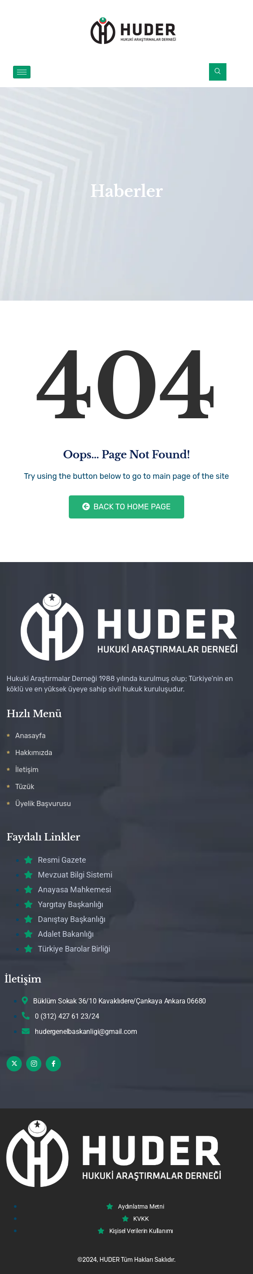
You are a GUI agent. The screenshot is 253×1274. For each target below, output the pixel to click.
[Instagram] (33, 1063)
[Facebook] (53, 1063)
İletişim (27, 770)
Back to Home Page (126, 507)
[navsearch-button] (217, 72)
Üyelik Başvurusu (43, 804)
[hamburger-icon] (21, 72)
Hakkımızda (33, 753)
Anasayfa (30, 736)
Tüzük (24, 787)
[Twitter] (14, 1063)
